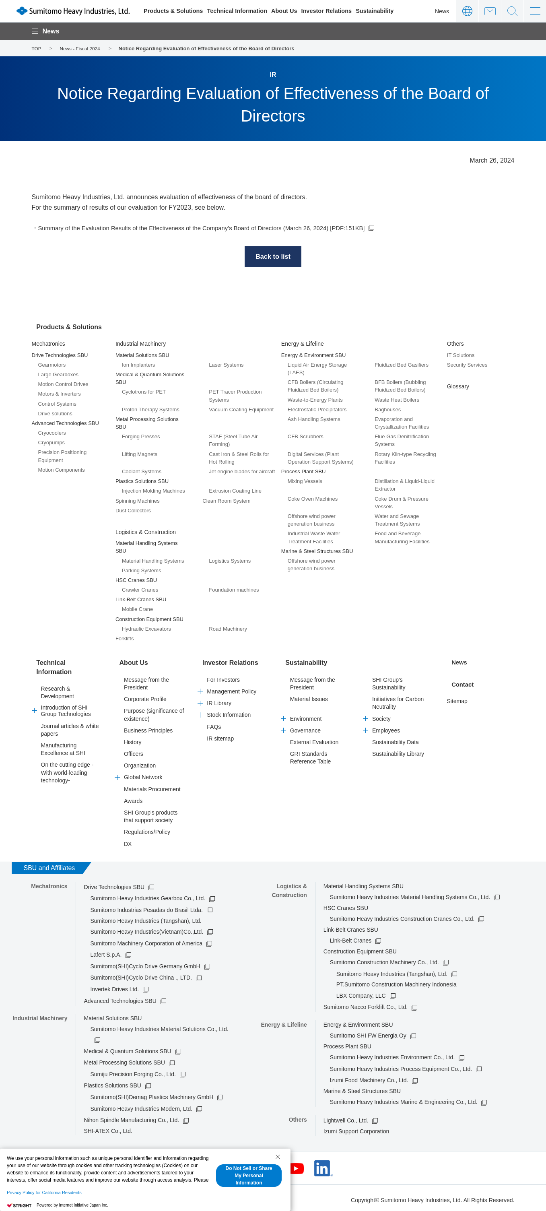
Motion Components (61, 470)
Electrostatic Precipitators (317, 409)
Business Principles (148, 727)
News (442, 11)
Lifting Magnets (139, 454)
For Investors (223, 676)
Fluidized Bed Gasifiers (402, 364)
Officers (133, 750)
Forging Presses (141, 436)
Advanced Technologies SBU (120, 997)
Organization (140, 762)
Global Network (143, 774)
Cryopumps (51, 442)
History (133, 739)
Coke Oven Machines (313, 498)
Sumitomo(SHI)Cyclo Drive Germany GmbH (145, 962)
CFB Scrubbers (305, 436)
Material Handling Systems (153, 560)
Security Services (467, 364)
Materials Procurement (152, 785)
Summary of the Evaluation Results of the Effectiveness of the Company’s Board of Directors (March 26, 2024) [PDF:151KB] (215, 228)
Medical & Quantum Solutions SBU (127, 1047)
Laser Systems (226, 364)
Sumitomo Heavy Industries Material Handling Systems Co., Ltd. (410, 894)
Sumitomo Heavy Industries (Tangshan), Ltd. (391, 970)
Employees (386, 727)
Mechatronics (48, 343)
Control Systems (57, 403)
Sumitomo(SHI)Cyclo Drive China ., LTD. (141, 974)
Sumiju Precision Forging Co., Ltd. (133, 1071)
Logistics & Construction (145, 532)
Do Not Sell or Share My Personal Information (248, 1176)
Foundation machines (234, 590)
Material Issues (309, 696)
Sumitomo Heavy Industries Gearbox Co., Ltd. (148, 895)
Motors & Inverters (59, 394)
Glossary (458, 386)
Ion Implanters (138, 364)
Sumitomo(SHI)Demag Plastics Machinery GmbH (152, 1094)
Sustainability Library (398, 750)
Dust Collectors (133, 510)
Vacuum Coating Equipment (241, 409)
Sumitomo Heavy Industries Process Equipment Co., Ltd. (401, 1065)
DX (128, 840)
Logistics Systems (230, 560)
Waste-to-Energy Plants (315, 399)
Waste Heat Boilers (397, 399)
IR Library (219, 700)
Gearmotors (52, 364)
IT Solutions (460, 355)
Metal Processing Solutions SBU (124, 1059)
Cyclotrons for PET (144, 392)
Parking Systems (141, 570)
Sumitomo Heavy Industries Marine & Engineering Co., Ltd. (404, 1098)
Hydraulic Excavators (146, 629)
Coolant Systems (141, 471)
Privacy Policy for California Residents (44, 1192)
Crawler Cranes (140, 590)
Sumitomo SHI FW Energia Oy (368, 1032)
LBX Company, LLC (361, 992)
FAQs (214, 723)
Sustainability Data (395, 739)
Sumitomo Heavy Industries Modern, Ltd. (142, 1105)
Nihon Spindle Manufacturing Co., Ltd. (131, 1117)
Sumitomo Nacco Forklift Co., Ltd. (365, 1004)
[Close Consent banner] (278, 1157)
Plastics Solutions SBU (112, 1082)
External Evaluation (314, 739)
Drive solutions (55, 413)
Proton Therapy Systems (150, 409)
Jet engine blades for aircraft (242, 471)
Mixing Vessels (305, 481)
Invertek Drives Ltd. (115, 986)
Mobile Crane (137, 609)
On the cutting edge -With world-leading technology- (67, 765)
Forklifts (124, 638)
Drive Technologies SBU (114, 884)
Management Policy (231, 688)
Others (455, 343)
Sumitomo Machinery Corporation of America (147, 940)
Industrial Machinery (140, 343)
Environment (306, 715)
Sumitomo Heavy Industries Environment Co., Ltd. (392, 1054)
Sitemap (457, 696)
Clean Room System (226, 500)
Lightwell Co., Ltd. (345, 1117)
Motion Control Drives (63, 384)
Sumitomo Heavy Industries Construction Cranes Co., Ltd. (402, 915)
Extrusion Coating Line (235, 491)
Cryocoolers (52, 433)
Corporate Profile (145, 696)
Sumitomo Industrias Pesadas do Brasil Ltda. (147, 907)
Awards (133, 797)
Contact (490, 11)
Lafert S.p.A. (106, 951)
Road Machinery (228, 629)
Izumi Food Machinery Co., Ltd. (369, 1077)
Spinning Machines (137, 500)
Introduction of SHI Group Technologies (66, 703)
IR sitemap (220, 735)
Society (381, 715)
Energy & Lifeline (302, 343)
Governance (305, 727)
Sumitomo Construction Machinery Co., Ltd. (384, 959)
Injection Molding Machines (153, 491)
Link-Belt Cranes (351, 937)
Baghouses (388, 409)
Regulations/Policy (147, 828)
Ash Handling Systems (314, 419)
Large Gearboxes (58, 374)
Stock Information (229, 711)
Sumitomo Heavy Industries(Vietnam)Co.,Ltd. (147, 928)
